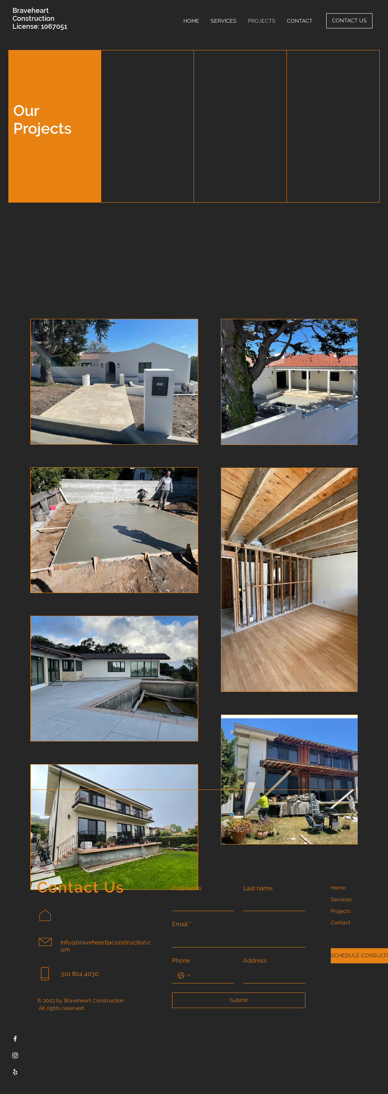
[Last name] (272, 903)
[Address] (272, 975)
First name (186, 888)
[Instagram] (15, 1055)
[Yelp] (15, 1072)
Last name (257, 888)
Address (255, 960)
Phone (181, 960)
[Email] (236, 939)
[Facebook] (15, 1038)
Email (181, 924)
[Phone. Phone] (211, 975)
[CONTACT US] (349, 20)
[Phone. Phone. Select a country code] (184, 975)
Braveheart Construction (34, 14)
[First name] (201, 903)
